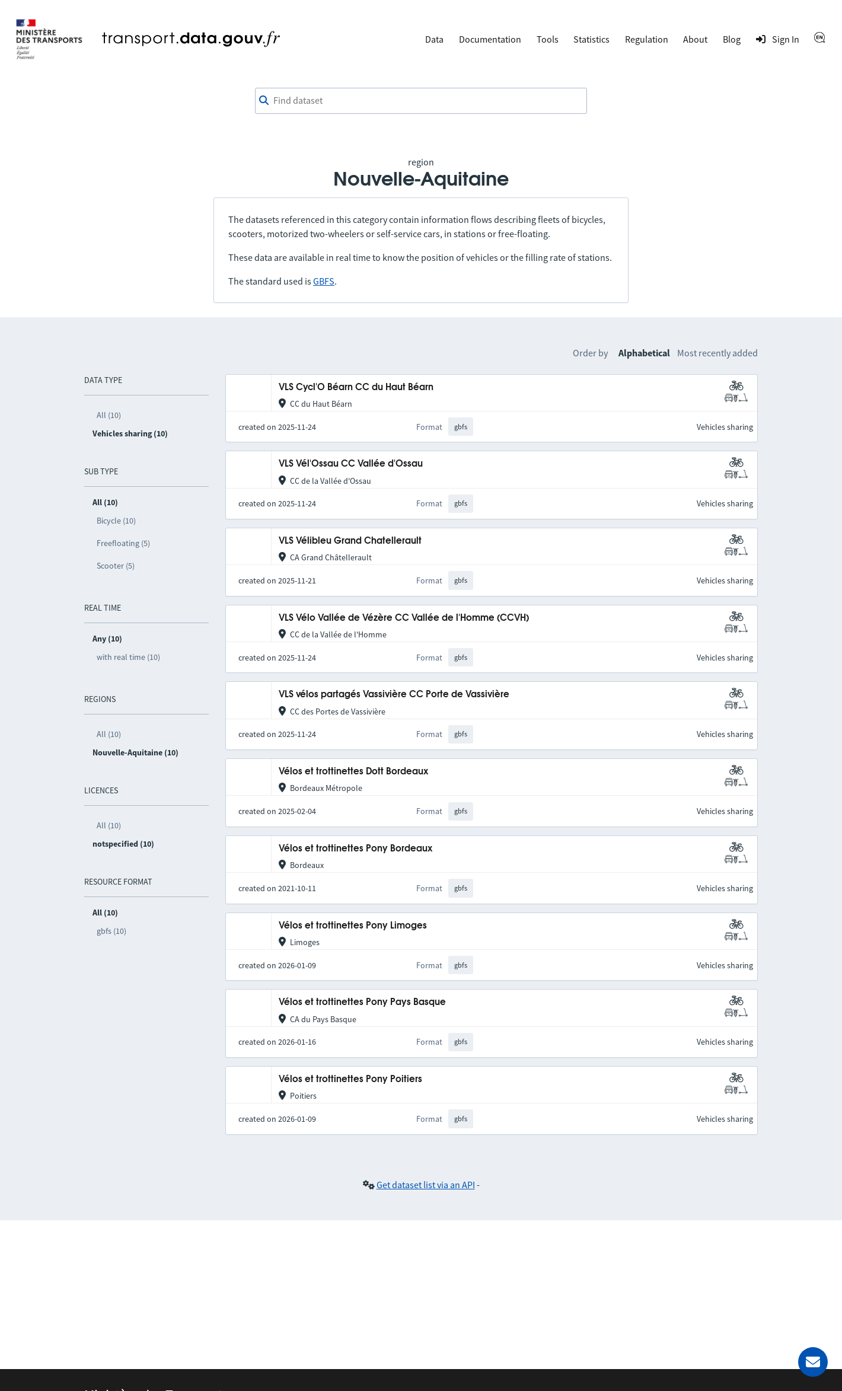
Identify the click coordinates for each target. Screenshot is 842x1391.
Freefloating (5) (123, 543)
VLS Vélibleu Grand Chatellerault (350, 541)
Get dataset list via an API (426, 1185)
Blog (732, 39)
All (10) (109, 415)
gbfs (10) (111, 931)
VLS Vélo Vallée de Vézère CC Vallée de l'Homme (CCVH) (404, 618)
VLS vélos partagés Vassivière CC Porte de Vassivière (394, 694)
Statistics (591, 39)
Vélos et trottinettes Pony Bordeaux (355, 848)
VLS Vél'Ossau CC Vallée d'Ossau (351, 464)
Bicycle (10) (116, 520)
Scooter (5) (116, 565)
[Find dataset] (421, 101)
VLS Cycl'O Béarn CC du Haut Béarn (356, 387)
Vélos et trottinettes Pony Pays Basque (362, 1002)
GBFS (323, 281)
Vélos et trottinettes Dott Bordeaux (353, 771)
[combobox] (421, 101)
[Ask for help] (813, 1362)
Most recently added (717, 353)
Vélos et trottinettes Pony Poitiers (350, 1079)
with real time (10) (128, 657)
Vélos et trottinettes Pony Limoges (353, 925)
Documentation (490, 39)
